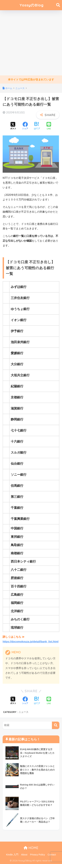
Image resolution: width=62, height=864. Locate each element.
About (24, 854)
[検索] (55, 725)
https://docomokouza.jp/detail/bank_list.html (31, 641)
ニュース (23, 712)
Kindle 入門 (12, 854)
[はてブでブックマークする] (37, 126)
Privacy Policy (37, 854)
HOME (31, 848)
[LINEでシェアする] (48, 126)
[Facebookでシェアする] (25, 126)
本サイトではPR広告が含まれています (31, 79)
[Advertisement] (31, 43)
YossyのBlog (31, 5)
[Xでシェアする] (13, 126)
